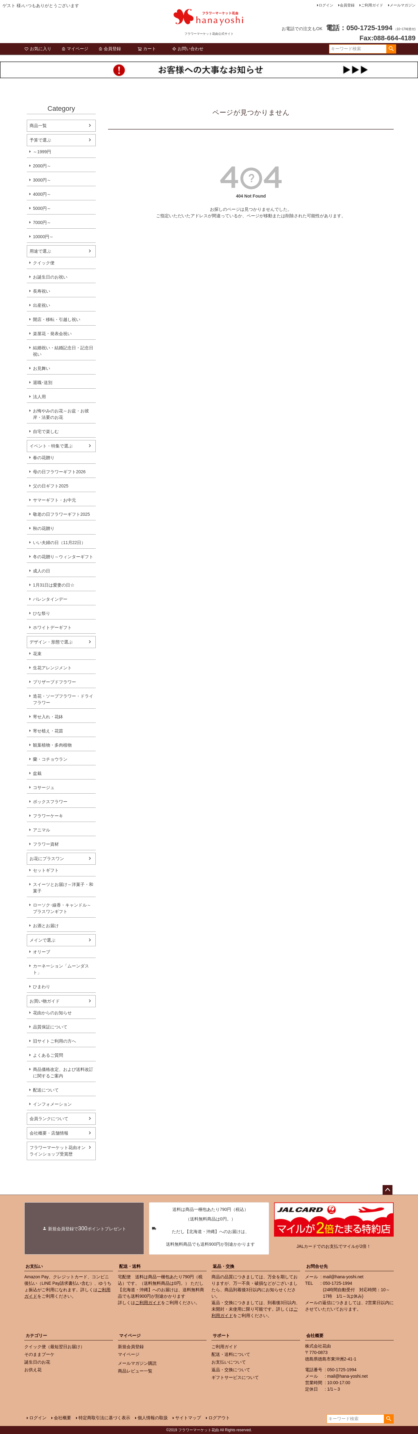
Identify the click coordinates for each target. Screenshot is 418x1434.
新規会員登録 (131, 1346)
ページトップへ (387, 1190)
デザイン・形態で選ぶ (51, 641)
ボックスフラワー (50, 801)
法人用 (39, 396)
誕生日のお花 (37, 1362)
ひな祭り (41, 613)
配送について (46, 1090)
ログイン (326, 5)
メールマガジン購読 (137, 1363)
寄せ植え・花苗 (48, 730)
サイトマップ (188, 1417)
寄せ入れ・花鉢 (48, 716)
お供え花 (33, 1369)
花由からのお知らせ (52, 1012)
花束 (37, 653)
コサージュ (43, 787)
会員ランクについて (49, 1118)
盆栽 (37, 773)
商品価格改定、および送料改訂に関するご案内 (63, 1072)
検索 (391, 49)
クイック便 (43, 262)
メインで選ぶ (42, 940)
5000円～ (42, 208)
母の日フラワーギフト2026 (59, 471)
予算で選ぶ (40, 140)
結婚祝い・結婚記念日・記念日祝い (63, 351)
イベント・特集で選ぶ (51, 445)
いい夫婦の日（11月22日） (59, 542)
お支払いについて (228, 1362)
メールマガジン (403, 5)
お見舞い (41, 368)
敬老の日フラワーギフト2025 (61, 514)
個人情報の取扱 (153, 1417)
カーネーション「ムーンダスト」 (61, 969)
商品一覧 (38, 125)
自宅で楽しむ (46, 431)
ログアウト (219, 1417)
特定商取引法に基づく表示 (104, 1417)
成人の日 (41, 570)
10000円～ (43, 236)
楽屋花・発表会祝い (52, 333)
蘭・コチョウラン (50, 759)
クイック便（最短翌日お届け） (54, 1346)
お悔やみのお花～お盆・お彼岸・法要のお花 (61, 414)
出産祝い (41, 305)
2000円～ (42, 165)
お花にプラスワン (47, 858)
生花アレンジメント (52, 667)
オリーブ (41, 951)
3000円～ (42, 180)
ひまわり (41, 986)
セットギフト (46, 870)
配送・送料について (230, 1354)
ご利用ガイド (372, 5)
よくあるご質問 (48, 1055)
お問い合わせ (187, 48)
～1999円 (42, 151)
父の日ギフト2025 (50, 485)
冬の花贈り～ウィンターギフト (63, 556)
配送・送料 (130, 1266)
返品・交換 (223, 1266)
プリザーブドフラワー (54, 681)
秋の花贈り (43, 528)
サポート (221, 1335)
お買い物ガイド (45, 1001)
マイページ (74, 48)
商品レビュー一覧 (135, 1370)
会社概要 (315, 1335)
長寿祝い (41, 291)
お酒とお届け (46, 925)
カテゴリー (36, 1335)
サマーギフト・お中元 (54, 500)
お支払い (34, 1266)
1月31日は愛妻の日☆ (53, 585)
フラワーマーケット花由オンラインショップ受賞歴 (58, 1150)
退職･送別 (42, 382)
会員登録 (347, 5)
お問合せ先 (317, 1266)
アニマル (41, 829)
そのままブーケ (39, 1354)
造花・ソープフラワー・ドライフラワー (63, 699)
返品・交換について (230, 1369)
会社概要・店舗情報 (49, 1133)
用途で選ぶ (40, 251)
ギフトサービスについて (235, 1377)
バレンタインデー (50, 599)
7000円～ (42, 222)
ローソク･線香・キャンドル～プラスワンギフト (62, 908)
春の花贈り (43, 457)
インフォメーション (52, 1104)
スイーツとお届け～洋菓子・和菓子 (63, 887)
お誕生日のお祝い (50, 276)
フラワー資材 (46, 844)
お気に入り (37, 48)
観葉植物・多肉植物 (52, 745)
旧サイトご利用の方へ (54, 1041)
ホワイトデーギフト (52, 627)
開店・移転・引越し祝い (56, 319)
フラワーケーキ (48, 815)
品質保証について (50, 1026)
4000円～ (42, 194)
